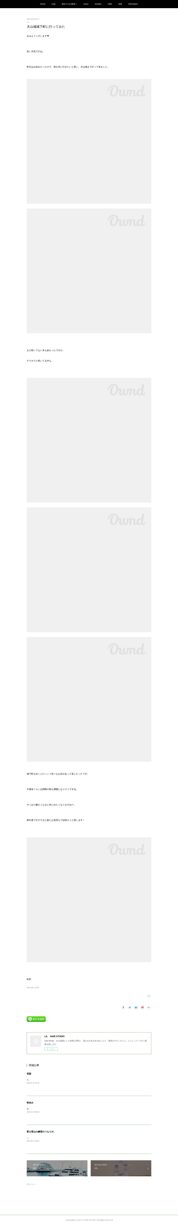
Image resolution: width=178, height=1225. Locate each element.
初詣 (29, 1073)
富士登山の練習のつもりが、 (41, 1131)
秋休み (30, 1102)
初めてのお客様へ (69, 4)
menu (85, 4)
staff (120, 4)
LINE (110, 4)
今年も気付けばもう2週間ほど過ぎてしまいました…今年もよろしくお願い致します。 (64, 1080)
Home (42, 4)
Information (133, 4)
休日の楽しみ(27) (33, 987)
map (53, 4)
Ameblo (98, 4)
